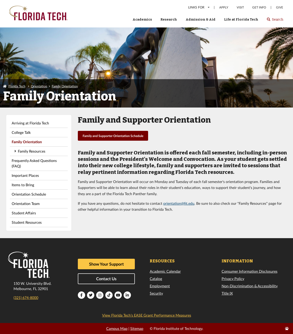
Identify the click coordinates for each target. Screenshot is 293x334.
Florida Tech (16, 86)
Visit (240, 7)
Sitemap (136, 328)
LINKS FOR (199, 7)
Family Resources (31, 151)
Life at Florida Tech (241, 19)
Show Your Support (106, 264)
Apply (223, 7)
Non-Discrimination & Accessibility (250, 286)
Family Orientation (65, 86)
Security (156, 293)
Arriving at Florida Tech (30, 123)
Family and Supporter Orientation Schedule (113, 136)
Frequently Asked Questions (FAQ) (34, 163)
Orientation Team (26, 203)
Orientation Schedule (29, 194)
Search (274, 20)
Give (279, 7)
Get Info (259, 7)
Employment (160, 286)
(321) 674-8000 (26, 297)
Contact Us (106, 278)
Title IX (227, 293)
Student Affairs (24, 213)
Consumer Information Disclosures (249, 271)
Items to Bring (23, 185)
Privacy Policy (233, 278)
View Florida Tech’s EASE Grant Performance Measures (146, 315)
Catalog (156, 278)
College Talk (21, 132)
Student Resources (27, 222)
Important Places (25, 175)
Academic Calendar (165, 271)
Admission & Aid (200, 19)
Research (168, 19)
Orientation (39, 86)
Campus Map (117, 328)
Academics (142, 19)
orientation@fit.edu (178, 203)
